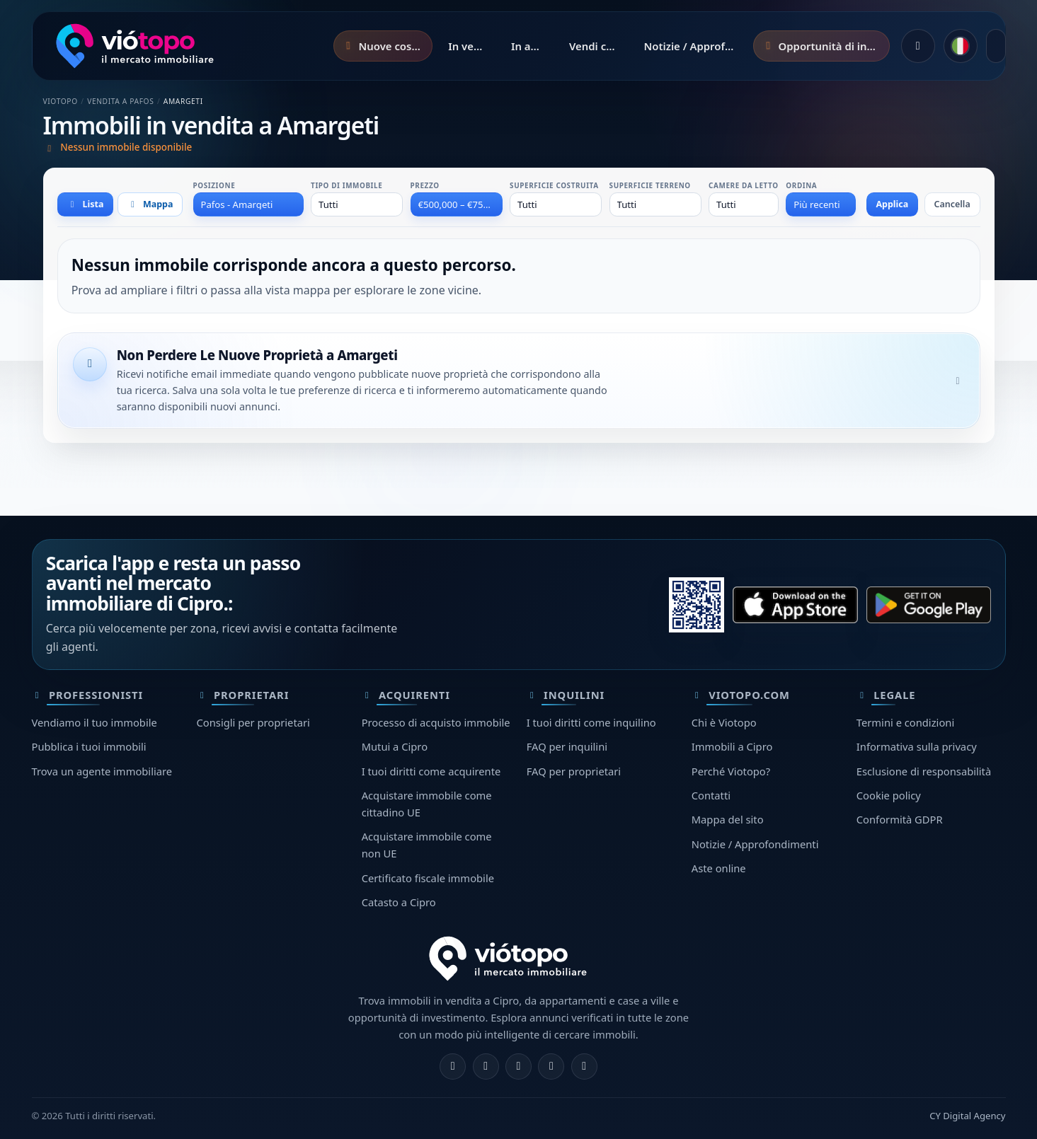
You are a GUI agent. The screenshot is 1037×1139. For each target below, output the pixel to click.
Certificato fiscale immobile (428, 878)
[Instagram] (486, 1066)
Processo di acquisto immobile (436, 722)
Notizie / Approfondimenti (755, 844)
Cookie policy (888, 795)
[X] (518, 1066)
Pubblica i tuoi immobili (89, 746)
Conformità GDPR (899, 819)
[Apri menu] (996, 46)
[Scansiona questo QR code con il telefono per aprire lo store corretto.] (696, 604)
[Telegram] (551, 1066)
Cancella (952, 204)
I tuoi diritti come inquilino (591, 722)
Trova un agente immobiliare (102, 771)
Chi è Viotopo (724, 722)
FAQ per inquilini (567, 746)
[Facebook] (453, 1066)
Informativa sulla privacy (916, 746)
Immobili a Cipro (732, 746)
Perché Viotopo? (731, 771)
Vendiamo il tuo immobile (94, 722)
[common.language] (961, 46)
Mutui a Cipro (395, 746)
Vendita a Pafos (120, 101)
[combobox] (248, 204)
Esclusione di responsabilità (923, 771)
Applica (892, 204)
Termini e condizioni (905, 722)
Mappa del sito (728, 819)
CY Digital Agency (967, 1115)
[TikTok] (584, 1066)
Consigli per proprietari (253, 722)
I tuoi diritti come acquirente (431, 771)
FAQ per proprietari (574, 771)
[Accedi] (918, 46)
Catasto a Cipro (399, 902)
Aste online (719, 868)
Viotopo (60, 101)
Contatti (711, 795)
